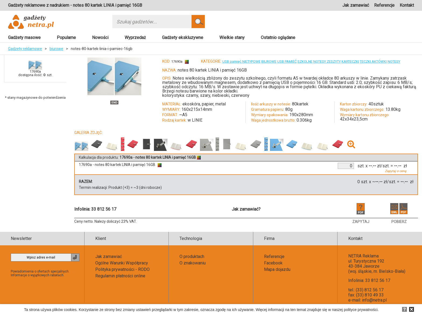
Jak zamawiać (355, 5)
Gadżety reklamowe (25, 49)
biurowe (56, 49)
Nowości (100, 37)
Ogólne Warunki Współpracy (121, 263)
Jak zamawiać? (246, 209)
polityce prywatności (361, 309)
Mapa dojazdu (277, 269)
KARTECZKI (350, 61)
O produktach (192, 256)
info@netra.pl (374, 300)
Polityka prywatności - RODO (122, 269)
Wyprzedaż (135, 37)
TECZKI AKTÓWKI (373, 61)
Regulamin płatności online (120, 275)
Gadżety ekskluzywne (182, 37)
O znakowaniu (193, 263)
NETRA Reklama (363, 256)
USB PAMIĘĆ (287, 61)
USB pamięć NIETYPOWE (241, 61)
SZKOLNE (304, 61)
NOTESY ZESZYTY (327, 61)
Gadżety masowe (24, 37)
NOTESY (394, 61)
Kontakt (407, 5)
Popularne (66, 37)
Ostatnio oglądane (278, 37)
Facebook (273, 263)
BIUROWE (268, 61)
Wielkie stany (232, 37)
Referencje (384, 5)
